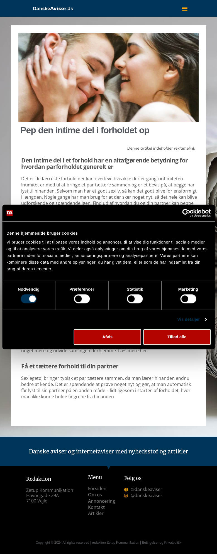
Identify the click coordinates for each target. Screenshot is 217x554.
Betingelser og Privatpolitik (161, 543)
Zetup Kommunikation (123, 543)
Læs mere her (132, 351)
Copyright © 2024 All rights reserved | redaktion (71, 543)
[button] (184, 8)
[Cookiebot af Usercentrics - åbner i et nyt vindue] (186, 213)
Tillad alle (176, 336)
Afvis (107, 336)
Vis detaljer (188, 319)
